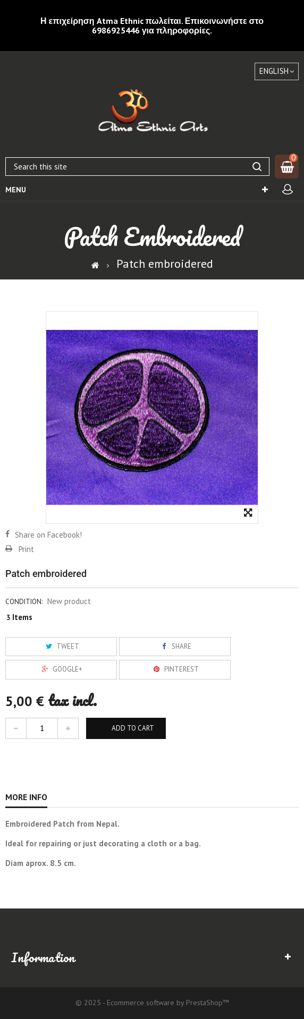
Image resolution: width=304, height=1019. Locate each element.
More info (26, 797)
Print (26, 549)
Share (174, 646)
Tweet (61, 646)
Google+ (60, 669)
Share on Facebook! (48, 535)
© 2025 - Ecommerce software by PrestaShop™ (152, 1002)
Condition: (24, 601)
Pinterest (175, 669)
